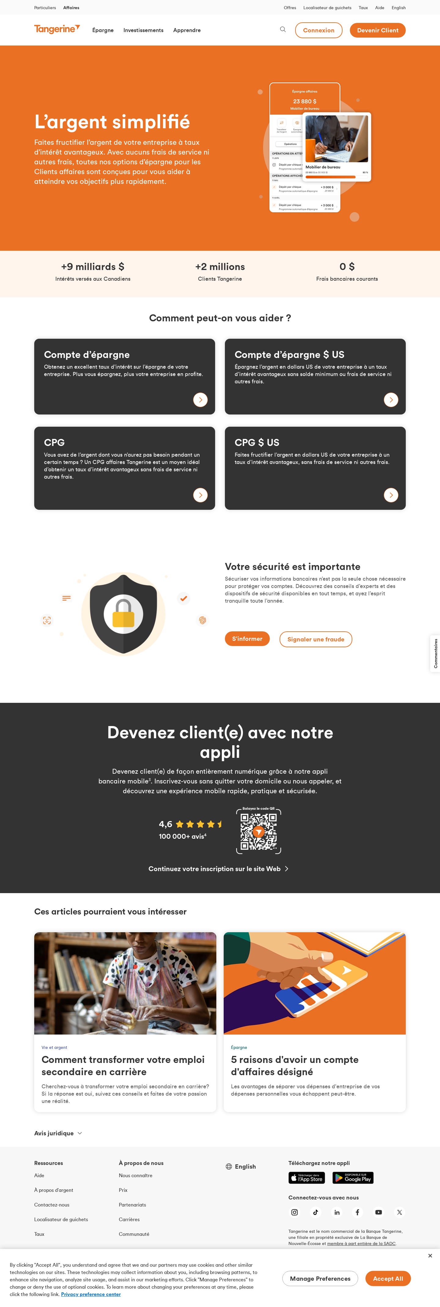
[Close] (430, 1255)
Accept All (388, 1278)
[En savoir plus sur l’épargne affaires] (124, 376)
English (399, 7)
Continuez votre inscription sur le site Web (214, 868)
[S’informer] (247, 638)
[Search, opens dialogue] (283, 30)
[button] (103, 30)
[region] (220, 1278)
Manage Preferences (320, 1278)
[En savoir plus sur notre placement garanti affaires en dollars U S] (315, 468)
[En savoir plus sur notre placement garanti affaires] (124, 468)
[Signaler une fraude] (316, 639)
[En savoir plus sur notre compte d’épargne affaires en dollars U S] (315, 376)
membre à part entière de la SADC (361, 1243)
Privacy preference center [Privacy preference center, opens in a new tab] (91, 1294)
